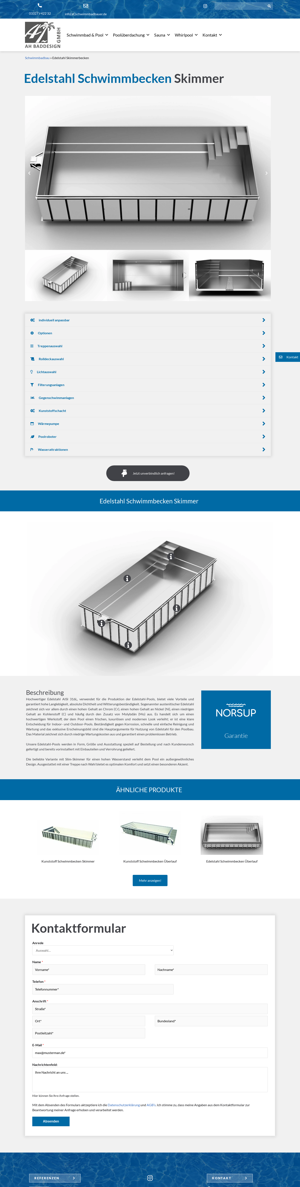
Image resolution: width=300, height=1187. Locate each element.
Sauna (162, 35)
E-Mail (38, 1045)
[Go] (171, 556)
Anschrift (40, 1001)
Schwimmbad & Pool (88, 35)
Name (37, 962)
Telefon (38, 981)
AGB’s (151, 1105)
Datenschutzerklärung (124, 1105)
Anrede (38, 943)
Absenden (51, 1121)
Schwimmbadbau (37, 58)
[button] (29, 173)
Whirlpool (186, 35)
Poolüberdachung (131, 35)
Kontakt (212, 35)
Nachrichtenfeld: (45, 1065)
